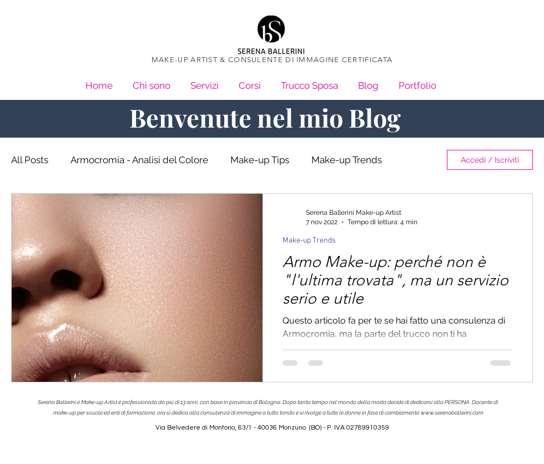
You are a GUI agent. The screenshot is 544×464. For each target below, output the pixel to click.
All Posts (29, 159)
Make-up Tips (259, 159)
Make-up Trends (346, 159)
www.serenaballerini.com (452, 413)
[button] (417, 81)
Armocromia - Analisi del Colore (139, 159)
